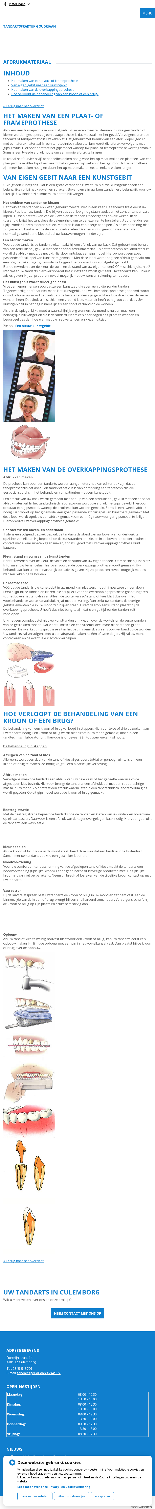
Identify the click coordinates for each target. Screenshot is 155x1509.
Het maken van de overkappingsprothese (42, 89)
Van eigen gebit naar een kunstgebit (39, 85)
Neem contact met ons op (77, 1313)
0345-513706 (22, 1368)
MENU (147, 13)
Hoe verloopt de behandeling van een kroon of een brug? (54, 94)
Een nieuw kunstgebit (33, 326)
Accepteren (102, 1496)
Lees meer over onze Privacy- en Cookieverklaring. (54, 1487)
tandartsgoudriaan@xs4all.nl (39, 1373)
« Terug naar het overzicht (23, 106)
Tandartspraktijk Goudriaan (29, 26)
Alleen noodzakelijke (71, 1496)
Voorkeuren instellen (35, 1496)
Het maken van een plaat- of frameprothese (44, 80)
